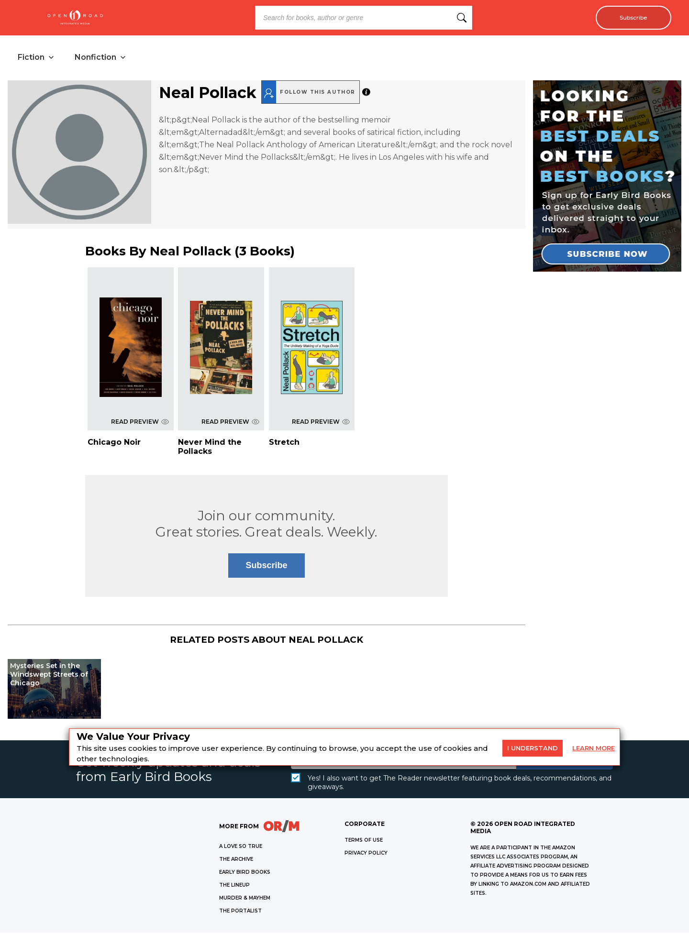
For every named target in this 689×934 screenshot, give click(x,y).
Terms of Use (363, 841)
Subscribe (629, 17)
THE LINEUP (234, 886)
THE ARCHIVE (236, 860)
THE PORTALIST (240, 912)
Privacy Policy (366, 854)
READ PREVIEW (140, 423)
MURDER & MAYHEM (244, 899)
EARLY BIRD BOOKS (244, 873)
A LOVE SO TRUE (240, 848)
